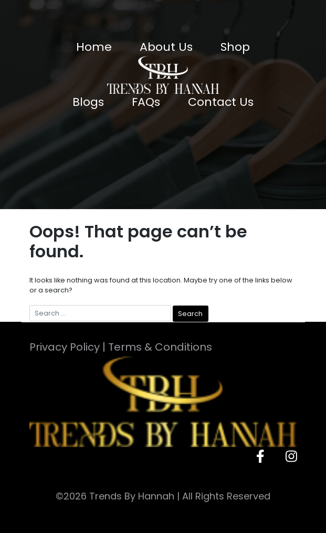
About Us (166, 47)
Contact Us (221, 102)
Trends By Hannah (131, 496)
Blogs (88, 102)
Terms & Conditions (160, 347)
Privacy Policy (64, 347)
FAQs (146, 102)
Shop (235, 47)
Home (94, 47)
